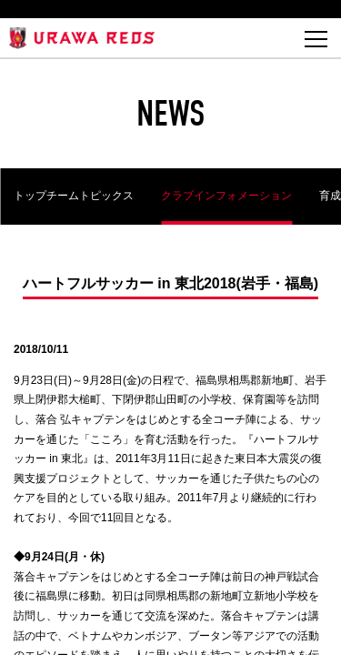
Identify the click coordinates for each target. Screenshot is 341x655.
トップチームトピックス (74, 195)
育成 (330, 195)
